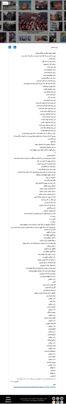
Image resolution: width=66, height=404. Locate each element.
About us (8, 401)
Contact (8, 399)
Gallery (8, 397)
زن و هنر (54, 47)
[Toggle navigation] (17, 4)
